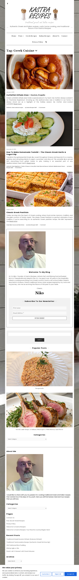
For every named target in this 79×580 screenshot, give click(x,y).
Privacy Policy (37, 42)
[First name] (40, 308)
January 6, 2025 (10, 92)
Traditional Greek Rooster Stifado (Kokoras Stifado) (24, 539)
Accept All (70, 574)
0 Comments (42, 107)
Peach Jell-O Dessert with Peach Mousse (20, 551)
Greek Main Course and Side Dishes (15, 225)
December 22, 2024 (11, 149)
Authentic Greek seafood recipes (14, 107)
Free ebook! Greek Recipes (15, 521)
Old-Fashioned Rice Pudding (16, 545)
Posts (21, 36)
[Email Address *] (40, 313)
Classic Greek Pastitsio (17, 212)
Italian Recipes (44, 36)
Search (40, 340)
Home (14, 36)
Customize (45, 574)
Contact (64, 36)
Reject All (58, 574)
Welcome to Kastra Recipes (16, 527)
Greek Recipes (31, 36)
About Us (56, 36)
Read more (18, 104)
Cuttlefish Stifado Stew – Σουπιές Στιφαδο (25, 95)
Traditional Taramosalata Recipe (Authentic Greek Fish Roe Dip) (28, 542)
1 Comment (43, 225)
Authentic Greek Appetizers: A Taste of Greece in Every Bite (21, 166)
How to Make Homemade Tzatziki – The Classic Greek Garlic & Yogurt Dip (36, 153)
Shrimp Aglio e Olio (12, 548)
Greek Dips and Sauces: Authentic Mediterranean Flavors (50, 166)
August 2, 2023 (10, 209)
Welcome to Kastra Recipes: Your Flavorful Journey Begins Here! (28, 530)
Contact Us (10, 518)
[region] (39, 572)
